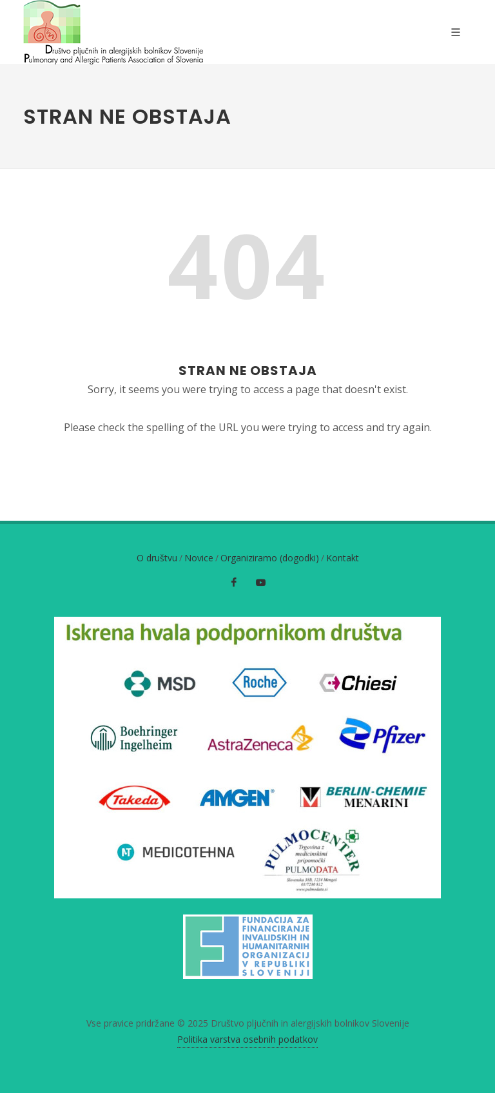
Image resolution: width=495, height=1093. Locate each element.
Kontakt (342, 558)
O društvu (157, 558)
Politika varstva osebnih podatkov (247, 1039)
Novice (198, 558)
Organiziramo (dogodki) (269, 558)
